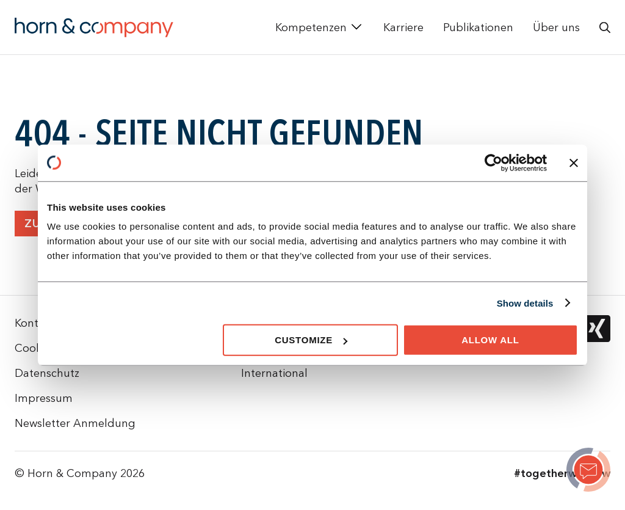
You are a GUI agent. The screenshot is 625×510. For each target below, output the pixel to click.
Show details (525, 302)
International (274, 373)
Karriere (403, 27)
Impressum (44, 398)
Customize (311, 340)
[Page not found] (588, 471)
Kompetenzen (311, 27)
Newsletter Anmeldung (75, 423)
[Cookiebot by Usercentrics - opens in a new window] (493, 162)
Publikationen (478, 27)
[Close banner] (573, 162)
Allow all (490, 340)
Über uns (556, 27)
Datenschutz (47, 373)
